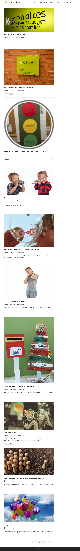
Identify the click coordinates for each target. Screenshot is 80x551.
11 (49, 542)
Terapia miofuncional (11, 198)
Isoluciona (41, 548)
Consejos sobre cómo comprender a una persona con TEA (24, 478)
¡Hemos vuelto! (9, 525)
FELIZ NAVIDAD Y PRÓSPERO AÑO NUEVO (19, 386)
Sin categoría (21, 37)
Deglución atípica (10, 433)
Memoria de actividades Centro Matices (18, 34)
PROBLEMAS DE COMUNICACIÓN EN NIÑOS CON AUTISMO (25, 152)
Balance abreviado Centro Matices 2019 (18, 87)
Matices (7, 37)
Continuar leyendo (9, 43)
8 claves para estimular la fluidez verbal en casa (21, 249)
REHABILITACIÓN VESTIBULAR (15, 301)
